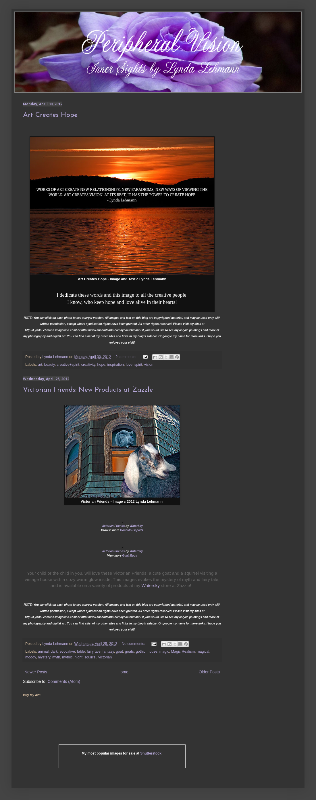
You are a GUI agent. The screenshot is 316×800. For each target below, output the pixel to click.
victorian (105, 657)
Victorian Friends (113, 525)
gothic (141, 651)
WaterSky (136, 525)
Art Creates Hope (50, 115)
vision (148, 365)
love (129, 365)
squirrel (90, 657)
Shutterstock (150, 753)
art (40, 365)
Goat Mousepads (131, 530)
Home (122, 672)
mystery (44, 657)
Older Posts (209, 672)
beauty (49, 365)
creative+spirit (68, 365)
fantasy (108, 651)
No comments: (134, 644)
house (152, 651)
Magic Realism (183, 651)
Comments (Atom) (64, 681)
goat (119, 651)
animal (43, 651)
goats (129, 651)
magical (203, 651)
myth (56, 657)
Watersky (150, 585)
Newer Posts (35, 672)
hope (101, 365)
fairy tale (94, 651)
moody (30, 657)
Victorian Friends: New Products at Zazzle (88, 389)
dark (54, 651)
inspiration (115, 365)
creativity (88, 365)
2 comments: (126, 357)
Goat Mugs (129, 555)
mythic (67, 657)
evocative (67, 651)
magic (164, 651)
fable (81, 651)
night (78, 657)
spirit (138, 365)
